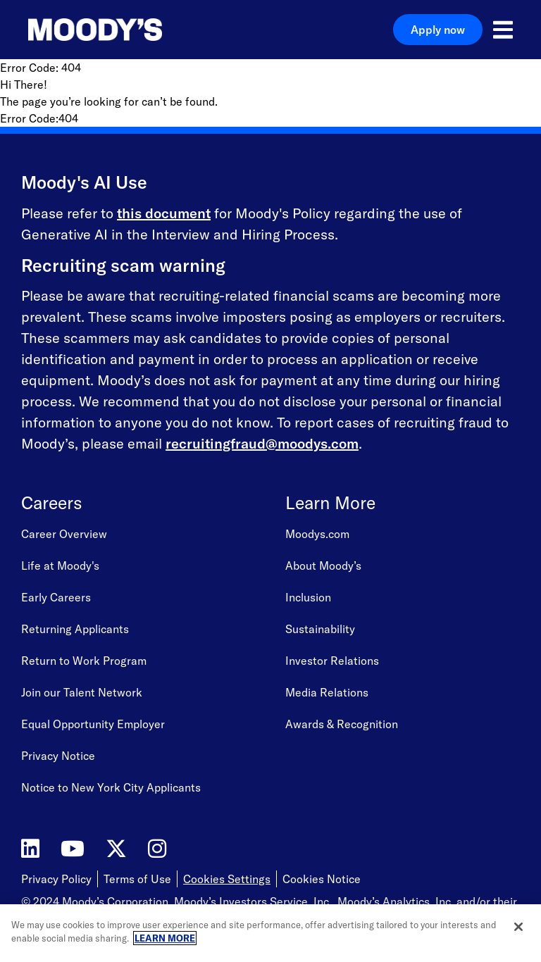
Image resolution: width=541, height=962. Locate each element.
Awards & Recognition (341, 724)
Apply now (438, 30)
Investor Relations (332, 661)
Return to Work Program (84, 661)
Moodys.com (317, 534)
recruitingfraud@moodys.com (262, 443)
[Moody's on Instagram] (157, 849)
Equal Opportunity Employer (93, 724)
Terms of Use (137, 879)
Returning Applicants (75, 629)
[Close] (518, 926)
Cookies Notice (321, 879)
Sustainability (320, 629)
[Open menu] (503, 29)
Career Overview (64, 534)
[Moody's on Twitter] (116, 849)
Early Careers (56, 597)
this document (164, 213)
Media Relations (326, 692)
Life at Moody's (60, 565)
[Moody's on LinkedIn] (30, 849)
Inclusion (308, 597)
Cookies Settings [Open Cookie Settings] (226, 879)
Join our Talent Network (81, 692)
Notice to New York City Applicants (111, 787)
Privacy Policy (56, 879)
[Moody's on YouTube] (73, 849)
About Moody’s (323, 565)
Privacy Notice (58, 756)
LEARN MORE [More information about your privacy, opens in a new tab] (165, 938)
